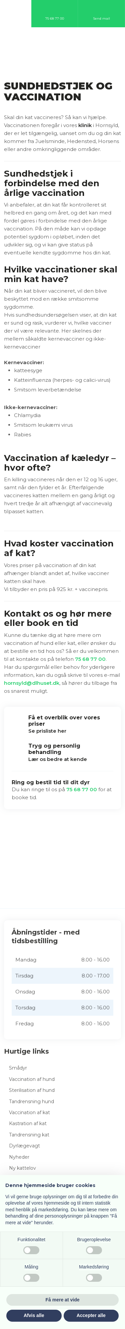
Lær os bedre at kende (57, 759)
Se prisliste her (47, 731)
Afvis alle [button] (34, 1315)
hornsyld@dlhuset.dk (31, 683)
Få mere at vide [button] (63, 1299)
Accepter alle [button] (91, 1315)
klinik (85, 125)
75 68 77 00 (90, 659)
